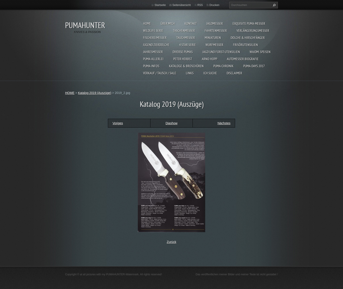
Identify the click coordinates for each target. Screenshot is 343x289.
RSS (200, 5)
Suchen (273, 5)
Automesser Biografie (243, 59)
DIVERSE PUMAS (183, 52)
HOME (147, 23)
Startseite (160, 5)
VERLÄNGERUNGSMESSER (253, 30)
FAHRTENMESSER (216, 30)
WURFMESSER (214, 44)
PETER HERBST (182, 59)
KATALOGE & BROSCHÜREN (186, 66)
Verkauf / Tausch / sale (159, 73)
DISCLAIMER (234, 73)
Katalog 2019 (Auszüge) (94, 93)
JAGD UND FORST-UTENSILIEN (221, 52)
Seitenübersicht (181, 5)
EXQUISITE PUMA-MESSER (249, 23)
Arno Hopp (209, 59)
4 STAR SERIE (187, 44)
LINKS (190, 73)
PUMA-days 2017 (254, 66)
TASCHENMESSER (184, 30)
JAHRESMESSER (153, 52)
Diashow (171, 123)
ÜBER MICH (168, 23)
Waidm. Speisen (260, 52)
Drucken (214, 5)
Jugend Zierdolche (156, 44)
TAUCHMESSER (185, 37)
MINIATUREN (213, 37)
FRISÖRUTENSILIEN (245, 44)
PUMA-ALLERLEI (153, 59)
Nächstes (224, 123)
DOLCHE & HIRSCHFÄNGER (248, 37)
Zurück (171, 242)
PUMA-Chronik (223, 66)
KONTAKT (191, 23)
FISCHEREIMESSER (155, 37)
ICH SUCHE (210, 73)
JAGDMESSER (215, 23)
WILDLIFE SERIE (153, 30)
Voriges (118, 123)
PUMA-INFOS (151, 66)
